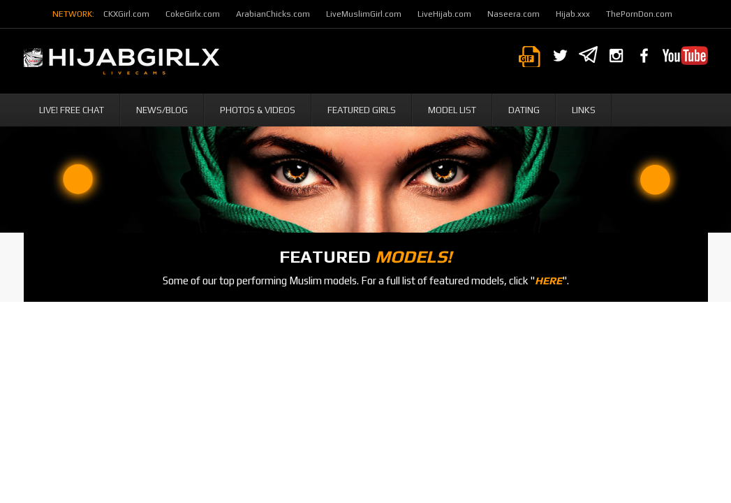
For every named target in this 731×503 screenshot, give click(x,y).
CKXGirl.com (126, 14)
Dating (524, 110)
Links (584, 110)
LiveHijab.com (444, 14)
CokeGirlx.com (192, 14)
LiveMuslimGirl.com (363, 14)
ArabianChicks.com (273, 14)
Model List (452, 110)
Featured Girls (361, 110)
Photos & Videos (257, 110)
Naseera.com (513, 14)
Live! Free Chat (71, 110)
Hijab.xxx (573, 14)
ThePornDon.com (639, 14)
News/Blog (162, 110)
